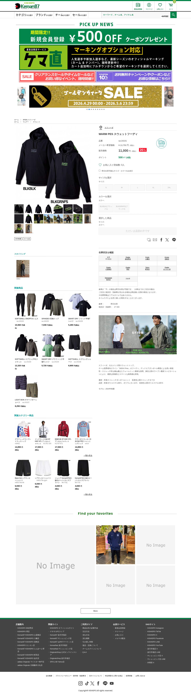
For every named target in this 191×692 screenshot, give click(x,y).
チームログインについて (92, 645)
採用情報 (129, 671)
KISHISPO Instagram (155, 624)
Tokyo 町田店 (147, 268)
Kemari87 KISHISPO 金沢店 (28, 654)
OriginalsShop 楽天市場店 (60, 654)
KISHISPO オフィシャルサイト (62, 624)
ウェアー (26, 122)
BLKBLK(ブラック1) (106, 207)
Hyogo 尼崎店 (167, 258)
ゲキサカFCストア (57, 627)
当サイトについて (95, 671)
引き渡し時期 (88, 638)
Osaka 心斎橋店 (108, 268)
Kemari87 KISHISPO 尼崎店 (28, 638)
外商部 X (150, 658)
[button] (87, 109)
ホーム (16, 119)
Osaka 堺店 (128, 268)
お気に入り (119, 631)
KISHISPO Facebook (155, 634)
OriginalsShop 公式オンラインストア (63, 649)
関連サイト (53, 620)
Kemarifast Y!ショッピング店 (61, 645)
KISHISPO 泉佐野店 (25, 624)
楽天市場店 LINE (153, 648)
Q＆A (85, 648)
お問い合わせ (140, 671)
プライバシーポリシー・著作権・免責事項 (71, 671)
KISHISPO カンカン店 (26, 641)
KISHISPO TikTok (154, 627)
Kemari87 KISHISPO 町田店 (28, 651)
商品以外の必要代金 (90, 624)
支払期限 (86, 634)
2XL (169, 188)
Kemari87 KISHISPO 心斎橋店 (29, 631)
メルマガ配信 (120, 634)
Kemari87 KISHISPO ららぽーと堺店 (31, 646)
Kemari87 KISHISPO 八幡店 (28, 634)
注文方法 (86, 627)
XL (153, 188)
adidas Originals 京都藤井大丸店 (30, 661)
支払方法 (86, 631)
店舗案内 (20, 620)
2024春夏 (18, 239)
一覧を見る (88, 455)
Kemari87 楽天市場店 (58, 631)
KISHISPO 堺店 (24, 627)
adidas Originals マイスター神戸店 (31, 658)
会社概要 (49, 671)
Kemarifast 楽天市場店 (58, 641)
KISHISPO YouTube (155, 641)
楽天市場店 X (152, 645)
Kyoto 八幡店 (147, 258)
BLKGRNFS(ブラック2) (122, 207)
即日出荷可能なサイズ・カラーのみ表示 (117, 171)
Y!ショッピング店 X (155, 651)
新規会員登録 (120, 624)
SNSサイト (151, 620)
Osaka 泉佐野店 (128, 258)
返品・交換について (90, 641)
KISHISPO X (152, 631)
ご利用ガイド (87, 620)
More (95, 607)
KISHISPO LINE (153, 638)
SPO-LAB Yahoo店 (57, 658)
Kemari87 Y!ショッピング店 (60, 634)
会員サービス (119, 620)
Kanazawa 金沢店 (108, 278)
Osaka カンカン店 (167, 268)
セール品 (27, 239)
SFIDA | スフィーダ (29, 119)
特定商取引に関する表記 (114, 671)
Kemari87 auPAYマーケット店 (61, 638)
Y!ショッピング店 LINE (156, 655)
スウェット (36, 122)
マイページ (119, 627)
